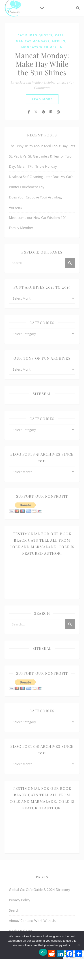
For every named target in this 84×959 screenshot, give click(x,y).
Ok (43, 952)
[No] (78, 945)
